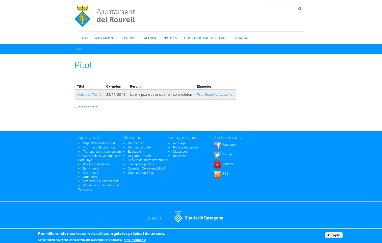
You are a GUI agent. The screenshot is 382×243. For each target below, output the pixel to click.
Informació (90, 172)
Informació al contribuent (100, 181)
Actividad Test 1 (89, 94)
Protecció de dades (96, 164)
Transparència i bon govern (102, 151)
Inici (84, 38)
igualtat (242, 38)
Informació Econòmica (99, 147)
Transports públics (141, 164)
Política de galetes (186, 147)
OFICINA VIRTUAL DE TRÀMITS (206, 38)
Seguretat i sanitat (140, 155)
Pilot (200, 94)
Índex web (180, 155)
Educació (134, 151)
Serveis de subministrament (148, 160)
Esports (211, 94)
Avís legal (179, 143)
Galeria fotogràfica (141, 172)
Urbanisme (91, 176)
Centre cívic (136, 143)
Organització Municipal (99, 143)
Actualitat (226, 94)
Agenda (150, 38)
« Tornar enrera (86, 107)
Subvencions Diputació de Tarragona (98, 187)
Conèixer (129, 38)
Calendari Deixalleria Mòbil (146, 168)
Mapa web (180, 151)
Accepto (333, 236)
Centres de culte (139, 147)
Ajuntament (116, 15)
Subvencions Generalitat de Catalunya (99, 157)
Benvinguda (91, 168)
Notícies (170, 38)
